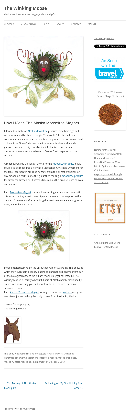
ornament (40, 361)
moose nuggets (12, 361)
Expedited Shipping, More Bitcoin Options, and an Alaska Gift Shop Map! (109, 166)
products (67, 292)
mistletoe (44, 357)
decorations (32, 357)
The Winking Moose (25, 8)
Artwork (9, 24)
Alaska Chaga (28, 24)
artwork (59, 353)
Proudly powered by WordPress (19, 408)
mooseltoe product (63, 163)
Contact (76, 24)
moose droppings (67, 357)
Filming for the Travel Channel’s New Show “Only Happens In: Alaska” (108, 153)
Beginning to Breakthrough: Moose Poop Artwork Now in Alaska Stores (108, 178)
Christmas (69, 353)
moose (53, 357)
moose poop (27, 361)
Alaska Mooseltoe (38, 131)
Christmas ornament (14, 357)
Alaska (50, 353)
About (60, 24)
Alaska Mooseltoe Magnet (24, 292)
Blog (46, 24)
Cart (92, 24)
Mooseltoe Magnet (20, 192)
